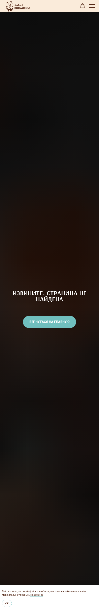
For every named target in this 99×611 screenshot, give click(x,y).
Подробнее (36, 594)
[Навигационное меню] (92, 6)
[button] (82, 5)
